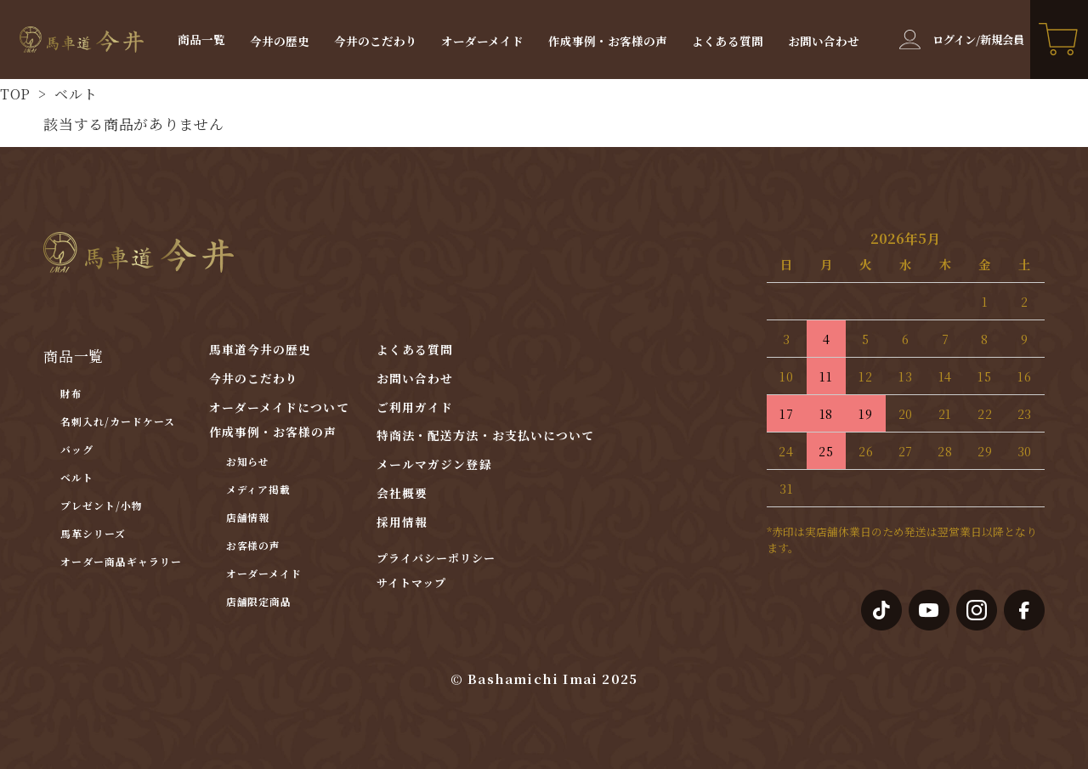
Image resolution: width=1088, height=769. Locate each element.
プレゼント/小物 (101, 505)
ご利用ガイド (415, 407)
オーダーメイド (482, 42)
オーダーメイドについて (279, 407)
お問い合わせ (823, 42)
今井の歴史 (279, 42)
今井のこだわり (375, 42)
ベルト (74, 94)
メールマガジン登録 (434, 463)
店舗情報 (248, 517)
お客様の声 (253, 545)
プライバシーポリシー (436, 558)
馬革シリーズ (93, 533)
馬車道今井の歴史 (260, 349)
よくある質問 (727, 42)
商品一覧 (201, 40)
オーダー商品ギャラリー (120, 561)
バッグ (77, 449)
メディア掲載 (259, 489)
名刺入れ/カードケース (117, 421)
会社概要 (402, 492)
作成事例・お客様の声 (607, 42)
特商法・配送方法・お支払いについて (486, 435)
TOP (15, 94)
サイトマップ (411, 583)
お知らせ (248, 461)
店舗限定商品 (259, 601)
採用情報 (402, 521)
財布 (71, 393)
